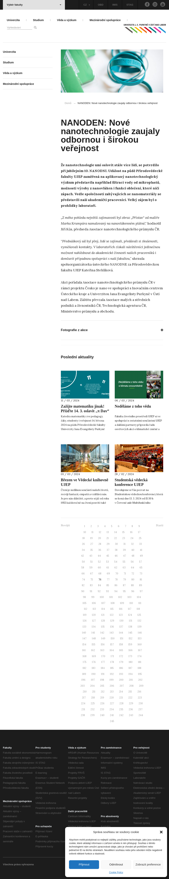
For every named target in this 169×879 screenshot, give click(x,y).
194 (130, 674)
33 (140, 544)
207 (122, 685)
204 (92, 685)
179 (121, 662)
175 (84, 662)
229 (131, 703)
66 (83, 573)
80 (132, 579)
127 (94, 620)
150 (113, 638)
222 (130, 697)
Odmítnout (116, 864)
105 (84, 603)
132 (139, 620)
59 (91, 567)
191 (102, 674)
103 (129, 597)
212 (102, 691)
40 (132, 550)
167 (140, 650)
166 (130, 650)
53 (107, 561)
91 (91, 591)
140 (84, 632)
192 (112, 674)
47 (124, 555)
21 (107, 538)
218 (93, 697)
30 (116, 544)
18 (83, 538)
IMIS (115, 4)
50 (83, 561)
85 (107, 585)
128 (103, 620)
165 (121, 650)
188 (139, 668)
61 (107, 567)
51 (91, 561)
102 (120, 597)
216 (139, 691)
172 (121, 656)
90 (82, 591)
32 (132, 544)
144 (121, 632)
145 (130, 632)
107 (103, 603)
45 (107, 555)
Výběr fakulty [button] (34, 4)
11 (92, 532)
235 (121, 709)
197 (93, 679)
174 (139, 656)
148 (94, 638)
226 (102, 703)
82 (83, 585)
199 (112, 679)
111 (139, 603)
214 (121, 691)
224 (83, 703)
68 (99, 573)
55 (124, 561)
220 (112, 697)
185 (112, 668)
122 (112, 615)
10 (85, 532)
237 (140, 709)
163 (102, 650)
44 (99, 555)
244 (141, 715)
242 (121, 715)
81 (141, 579)
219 (102, 697)
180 (131, 662)
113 (94, 609)
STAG (129, 4)
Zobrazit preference (148, 864)
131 (130, 620)
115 (112, 609)
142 (102, 632)
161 (84, 650)
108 (113, 603)
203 (82, 685)
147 (84, 638)
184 (103, 668)
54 (115, 561)
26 (83, 544)
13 (108, 532)
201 (131, 679)
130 (121, 620)
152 (130, 638)
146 (140, 632)
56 (132, 561)
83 (91, 585)
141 (93, 632)
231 (83, 709)
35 (91, 550)
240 (102, 715)
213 (112, 691)
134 (94, 626)
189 (84, 674)
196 (83, 679)
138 (130, 626)
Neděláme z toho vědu (133, 406)
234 (112, 709)
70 (116, 573)
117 (129, 609)
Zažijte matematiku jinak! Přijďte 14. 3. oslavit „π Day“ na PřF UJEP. (85, 411)
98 (84, 597)
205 (102, 685)
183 (93, 668)
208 (131, 685)
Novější (65, 525)
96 (132, 591)
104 (139, 597)
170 (103, 656)
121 (102, 615)
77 (108, 579)
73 (141, 573)
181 (139, 662)
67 (91, 573)
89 (140, 585)
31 (124, 544)
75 (91, 579)
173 (130, 656)
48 (132, 555)
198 (102, 679)
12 (100, 532)
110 (131, 603)
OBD (100, 4)
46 (116, 555)
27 (91, 544)
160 (140, 644)
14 (115, 532)
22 (115, 538)
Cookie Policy (116, 872)
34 (83, 550)
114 (103, 609)
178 (112, 662)
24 (131, 538)
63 (124, 567)
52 (99, 561)
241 (112, 715)
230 (141, 703)
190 (93, 674)
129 (112, 620)
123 (121, 615)
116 (120, 609)
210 (85, 691)
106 (94, 603)
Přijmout (84, 864)
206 (112, 685)
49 (141, 555)
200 (121, 679)
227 (112, 703)
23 (123, 538)
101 (111, 597)
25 (140, 538)
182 (84, 668)
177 (103, 662)
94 (115, 591)
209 (141, 685)
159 (130, 644)
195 (140, 674)
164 (112, 650)
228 (121, 703)
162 (93, 650)
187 (130, 668)
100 (102, 597)
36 (99, 550)
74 (83, 579)
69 (108, 573)
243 (131, 715)
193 (121, 674)
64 (132, 567)
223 (140, 697)
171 (112, 656)
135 (103, 626)
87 (124, 585)
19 (91, 538)
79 (124, 579)
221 (121, 697)
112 (85, 609)
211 (93, 691)
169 (94, 656)
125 (139, 615)
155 (93, 644)
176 (94, 662)
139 (139, 626)
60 (99, 567)
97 (141, 591)
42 (82, 555)
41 (141, 550)
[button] (161, 832)
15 (123, 532)
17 (139, 532)
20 (99, 538)
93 (107, 591)
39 (124, 550)
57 (140, 561)
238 (83, 715)
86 (116, 585)
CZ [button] (86, 4)
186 (121, 668)
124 (130, 615)
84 (99, 585)
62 (115, 567)
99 (92, 597)
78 (116, 579)
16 (131, 532)
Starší (159, 525)
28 (99, 544)
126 (85, 620)
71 (125, 573)
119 (84, 615)
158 (121, 644)
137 (121, 626)
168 (84, 656)
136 (112, 626)
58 (82, 567)
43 (90, 555)
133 (84, 626)
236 (131, 709)
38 (116, 550)
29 (108, 544)
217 (84, 697)
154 (84, 644)
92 (99, 591)
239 (92, 715)
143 (112, 632)
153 (139, 638)
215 (130, 691)
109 (122, 603)
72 (132, 573)
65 (141, 567)
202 (140, 679)
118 (138, 609)
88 (132, 585)
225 (93, 703)
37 (108, 550)
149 (103, 638)
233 (102, 709)
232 (93, 709)
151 (121, 638)
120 (94, 615)
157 (112, 644)
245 (112, 721)
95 (124, 591)
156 (103, 644)
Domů (68, 103)
